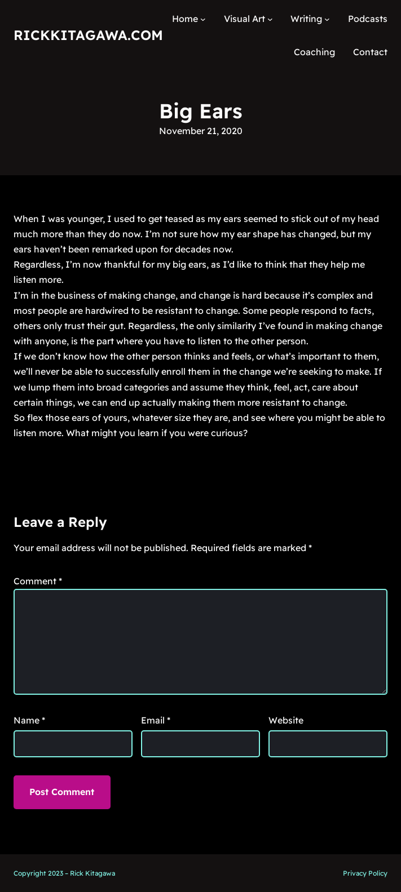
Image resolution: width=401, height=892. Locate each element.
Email (155, 720)
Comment (38, 581)
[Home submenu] (203, 19)
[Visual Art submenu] (270, 19)
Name (29, 720)
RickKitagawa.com (88, 34)
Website (285, 720)
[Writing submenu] (327, 19)
